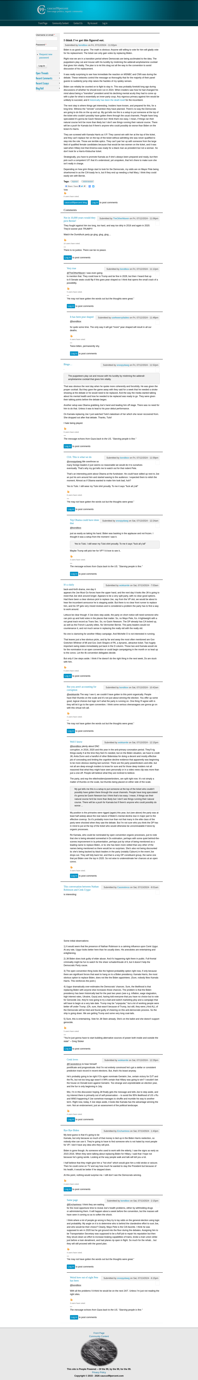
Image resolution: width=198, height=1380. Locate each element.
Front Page (42, 23)
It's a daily (69, 584)
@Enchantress (74, 1204)
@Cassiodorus (74, 1064)
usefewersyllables (120, 317)
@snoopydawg (74, 461)
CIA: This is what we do (79, 457)
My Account (92, 23)
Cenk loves (72, 1059)
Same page (72, 1200)
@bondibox (75, 321)
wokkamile (124, 585)
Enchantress (123, 1131)
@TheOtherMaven (76, 273)
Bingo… (68, 364)
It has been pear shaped (82, 316)
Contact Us (78, 23)
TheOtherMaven (121, 218)
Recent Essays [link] (42, 83)
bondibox (83, 45)
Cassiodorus (123, 887)
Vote (66, 190)
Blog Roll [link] (40, 88)
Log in (104, 23)
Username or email (45, 35)
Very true (71, 268)
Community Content (60, 23)
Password (41, 45)
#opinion (75, 182)
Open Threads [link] (42, 73)
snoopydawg (123, 365)
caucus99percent (57, 8)
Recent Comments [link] (44, 78)
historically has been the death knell (107, 100)
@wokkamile (73, 694)
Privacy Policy (99, 1372)
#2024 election (88, 182)
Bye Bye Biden (71, 1130)
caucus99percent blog (76, 202)
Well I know (76, 741)
